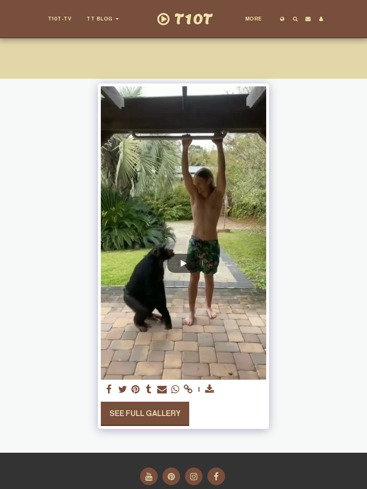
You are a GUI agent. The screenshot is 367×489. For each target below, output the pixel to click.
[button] (104, 19)
